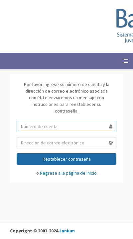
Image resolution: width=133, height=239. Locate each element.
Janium (67, 231)
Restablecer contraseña (67, 159)
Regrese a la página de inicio (68, 173)
